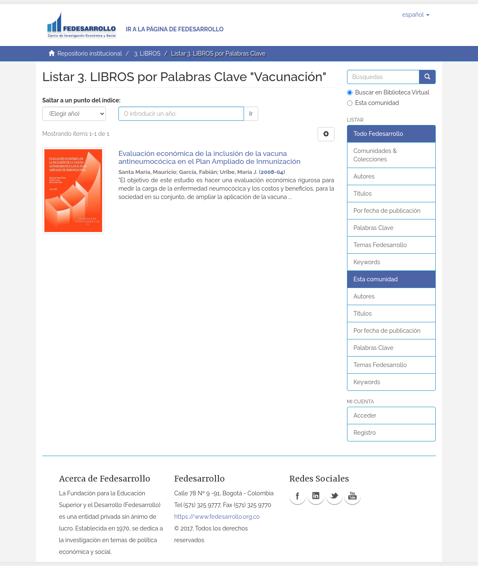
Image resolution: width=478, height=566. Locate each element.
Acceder (365, 415)
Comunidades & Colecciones (375, 155)
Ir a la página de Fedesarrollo (175, 29)
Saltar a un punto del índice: (81, 100)
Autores (364, 176)
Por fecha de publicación (387, 210)
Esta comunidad (373, 102)
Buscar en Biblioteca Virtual (388, 92)
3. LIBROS (147, 53)
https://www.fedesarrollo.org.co (217, 516)
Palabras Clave (373, 227)
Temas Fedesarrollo (380, 245)
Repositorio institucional (89, 53)
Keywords (367, 262)
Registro (365, 432)
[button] (416, 14)
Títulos (363, 193)
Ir (250, 113)
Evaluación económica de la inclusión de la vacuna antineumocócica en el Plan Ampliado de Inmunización (209, 157)
